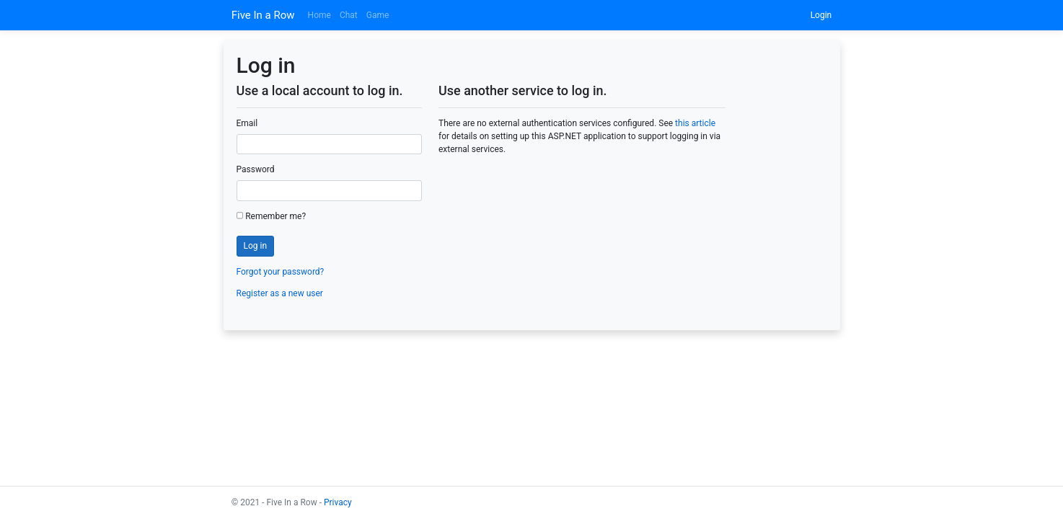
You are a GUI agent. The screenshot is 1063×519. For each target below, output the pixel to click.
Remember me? (271, 216)
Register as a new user (280, 293)
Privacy (338, 502)
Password (256, 169)
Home (319, 15)
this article (695, 123)
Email (247, 123)
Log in (256, 246)
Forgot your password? (281, 272)
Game (377, 15)
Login (821, 15)
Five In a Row (263, 15)
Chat (349, 15)
